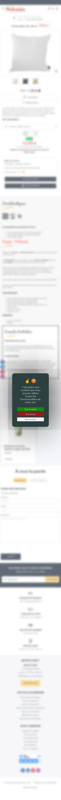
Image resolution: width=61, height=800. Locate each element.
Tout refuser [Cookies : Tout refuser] (30, 414)
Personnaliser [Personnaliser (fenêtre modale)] (30, 419)
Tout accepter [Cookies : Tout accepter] (30, 409)
